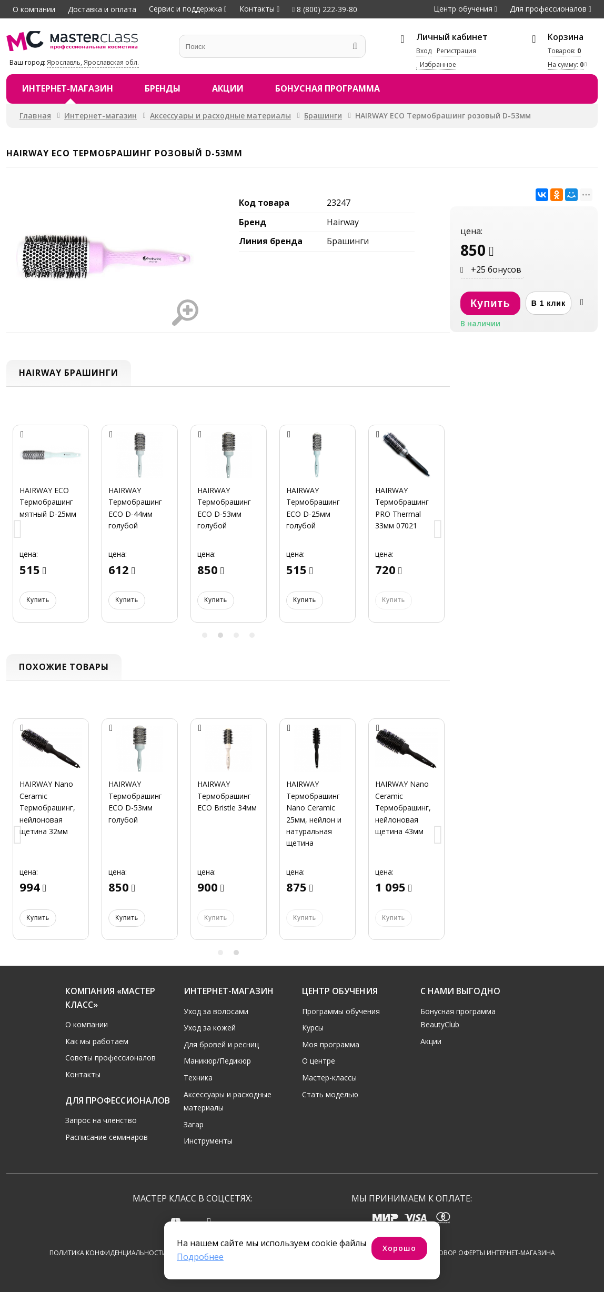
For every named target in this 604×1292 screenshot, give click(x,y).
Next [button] (438, 529)
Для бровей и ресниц (221, 1044)
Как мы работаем (96, 1041)
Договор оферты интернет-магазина (490, 1252)
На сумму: (565, 64)
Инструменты (208, 1141)
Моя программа (330, 1044)
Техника (198, 1077)
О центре (318, 1061)
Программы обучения (341, 1011)
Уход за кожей (210, 1027)
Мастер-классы (329, 1077)
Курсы (313, 1027)
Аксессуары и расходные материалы (220, 116)
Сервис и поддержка (185, 9)
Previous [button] (18, 529)
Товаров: (564, 50)
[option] (50, 530)
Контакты (257, 9)
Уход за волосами (216, 1011)
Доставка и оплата (102, 9)
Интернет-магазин (67, 88)
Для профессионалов (548, 9)
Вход (423, 50)
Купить (37, 600)
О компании (34, 9)
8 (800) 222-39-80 (324, 9)
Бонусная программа (327, 88)
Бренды (162, 88)
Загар (194, 1124)
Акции (228, 88)
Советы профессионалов (110, 1058)
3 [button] (236, 635)
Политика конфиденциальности (108, 1252)
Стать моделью (330, 1094)
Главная (35, 116)
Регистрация (456, 50)
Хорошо (399, 1248)
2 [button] (220, 635)
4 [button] (252, 635)
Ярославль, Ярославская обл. (93, 62)
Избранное (436, 64)
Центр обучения (463, 9)
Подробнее (200, 1257)
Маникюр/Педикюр (217, 1061)
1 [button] (204, 635)
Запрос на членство (101, 1120)
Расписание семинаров (106, 1136)
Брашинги (323, 116)
